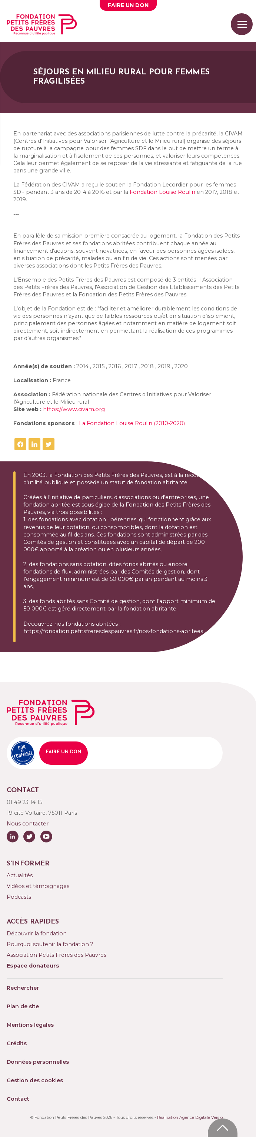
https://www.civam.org (74, 409)
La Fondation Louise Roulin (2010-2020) (132, 423)
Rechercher (23, 988)
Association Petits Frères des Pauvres (56, 955)
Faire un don (63, 752)
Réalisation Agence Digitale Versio (190, 1117)
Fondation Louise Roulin (162, 192)
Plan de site (23, 1006)
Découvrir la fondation (37, 933)
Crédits (17, 1043)
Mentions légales (30, 1025)
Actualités (20, 875)
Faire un (128, 5)
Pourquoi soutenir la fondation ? (50, 944)
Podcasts (19, 897)
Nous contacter (28, 823)
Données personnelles (38, 1062)
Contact (18, 1099)
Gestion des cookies (35, 1080)
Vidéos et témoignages (38, 886)
